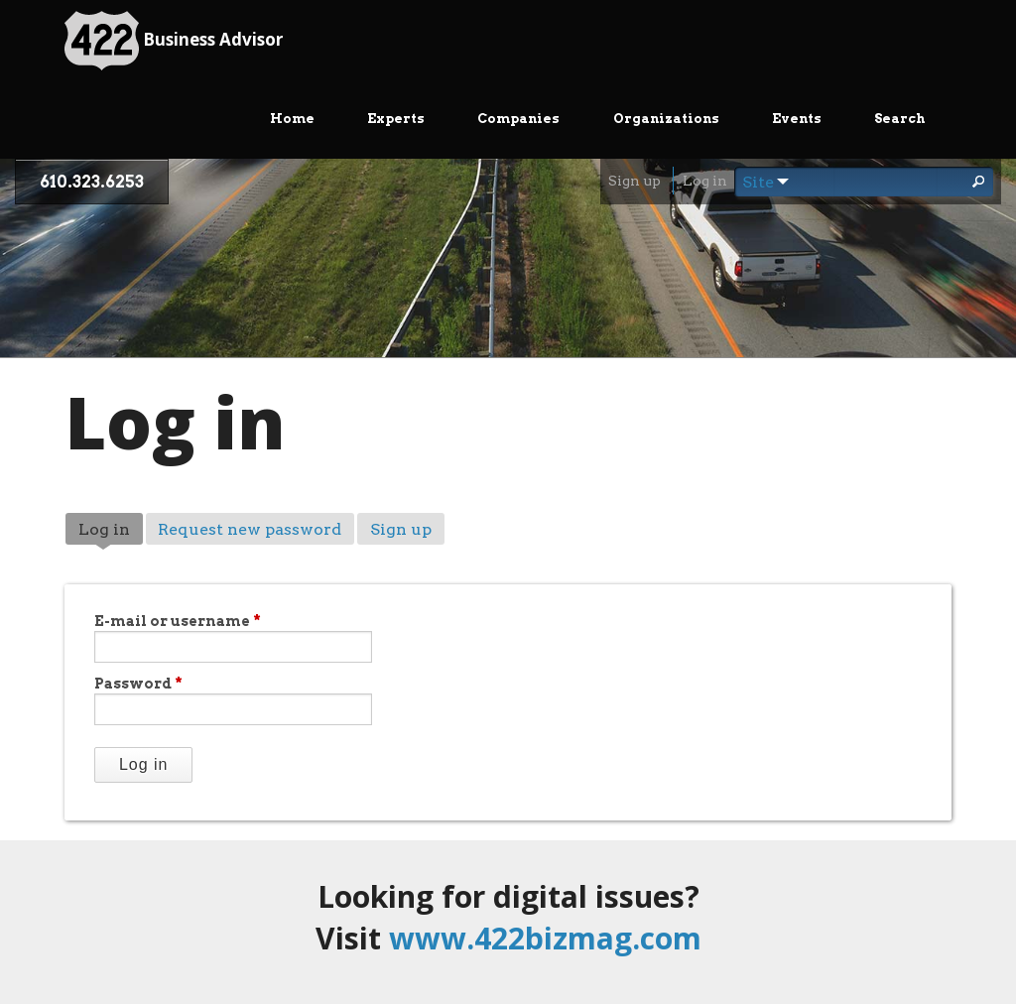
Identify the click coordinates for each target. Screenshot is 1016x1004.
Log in (705, 180)
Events (797, 118)
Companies (518, 118)
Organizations (666, 118)
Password (138, 683)
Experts (396, 118)
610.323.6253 (92, 182)
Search (899, 118)
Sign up (634, 180)
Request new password (249, 529)
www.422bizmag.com (545, 938)
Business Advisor (173, 40)
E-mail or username (177, 621)
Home (292, 118)
